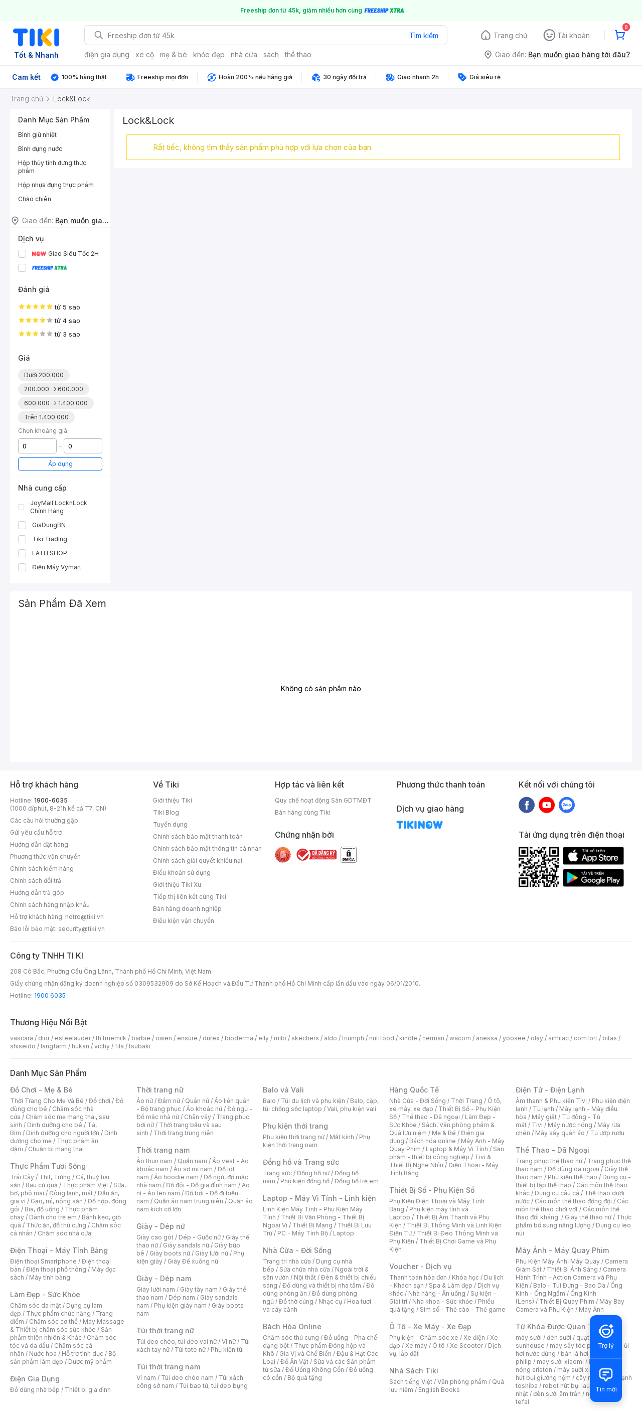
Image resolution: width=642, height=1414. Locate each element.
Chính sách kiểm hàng (42, 868)
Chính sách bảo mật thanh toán (198, 836)
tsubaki (139, 1046)
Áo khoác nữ (204, 1109)
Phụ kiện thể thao (572, 1177)
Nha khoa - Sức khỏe (442, 1301)
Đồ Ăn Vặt (294, 1361)
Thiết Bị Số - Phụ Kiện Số (431, 1190)
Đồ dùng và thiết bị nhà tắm (321, 1285)
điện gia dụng (106, 54)
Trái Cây (22, 1177)
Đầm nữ (169, 1101)
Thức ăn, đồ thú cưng (56, 1225)
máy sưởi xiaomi (580, 1369)
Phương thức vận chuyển (45, 856)
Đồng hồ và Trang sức (301, 1162)
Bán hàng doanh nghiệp (187, 908)
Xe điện (474, 1337)
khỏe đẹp (209, 54)
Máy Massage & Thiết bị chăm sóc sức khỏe (67, 1325)
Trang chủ (510, 35)
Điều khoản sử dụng (182, 872)
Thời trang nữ (160, 1089)
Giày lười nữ (211, 1253)
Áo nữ (144, 1101)
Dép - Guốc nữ (200, 1237)
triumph (353, 1038)
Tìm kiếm (423, 35)
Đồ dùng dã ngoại (573, 1169)
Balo (269, 1101)
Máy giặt (544, 1117)
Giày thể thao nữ (588, 1217)
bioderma (239, 1038)
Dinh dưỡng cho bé (54, 1125)
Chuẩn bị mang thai (56, 1149)
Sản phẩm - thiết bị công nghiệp (446, 1153)
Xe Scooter (466, 1345)
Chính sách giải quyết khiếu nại (197, 860)
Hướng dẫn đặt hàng (39, 844)
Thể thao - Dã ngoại (431, 1117)
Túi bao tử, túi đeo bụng (213, 1385)
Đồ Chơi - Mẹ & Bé (41, 1089)
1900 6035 (50, 995)
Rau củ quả (42, 1185)
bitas (609, 1038)
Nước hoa (43, 1353)
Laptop (343, 1233)
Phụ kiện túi (227, 1349)
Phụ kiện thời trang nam (316, 1141)
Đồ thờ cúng (296, 1301)
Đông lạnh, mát (71, 1193)
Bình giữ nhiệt (37, 134)
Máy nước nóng (570, 1125)
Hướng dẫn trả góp (37, 892)
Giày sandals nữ (186, 1245)
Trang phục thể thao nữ (549, 1161)
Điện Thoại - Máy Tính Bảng (59, 1250)
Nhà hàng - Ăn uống (436, 1293)
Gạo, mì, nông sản (57, 1201)
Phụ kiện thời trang (295, 1126)
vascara (21, 1038)
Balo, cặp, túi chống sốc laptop (321, 1105)
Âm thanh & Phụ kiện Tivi (551, 1101)
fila (119, 1046)
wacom (460, 1038)
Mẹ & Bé (444, 1133)
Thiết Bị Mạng (312, 1225)
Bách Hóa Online (292, 1326)
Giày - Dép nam (163, 1278)
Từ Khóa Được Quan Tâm (559, 1326)
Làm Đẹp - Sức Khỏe (45, 1294)
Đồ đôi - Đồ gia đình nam (201, 1185)
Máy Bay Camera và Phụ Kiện (570, 1305)
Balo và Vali (283, 1089)
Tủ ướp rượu (607, 1133)
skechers (305, 1038)
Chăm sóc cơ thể (53, 1321)
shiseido (23, 1046)
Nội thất (305, 1277)
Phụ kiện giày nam (180, 1305)
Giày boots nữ (169, 1253)
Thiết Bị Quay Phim (566, 1301)
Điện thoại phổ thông (56, 1269)
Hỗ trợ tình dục (82, 1353)
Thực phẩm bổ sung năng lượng (573, 1221)
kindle (408, 1038)
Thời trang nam (163, 1150)
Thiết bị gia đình (88, 1389)
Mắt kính (342, 1137)
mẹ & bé (173, 54)
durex (211, 1038)
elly (263, 1038)
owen (163, 1038)
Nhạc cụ (330, 1301)
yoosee (514, 1038)
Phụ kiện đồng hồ (305, 1181)
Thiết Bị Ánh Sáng (572, 1269)
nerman (433, 1038)
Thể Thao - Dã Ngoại (552, 1150)
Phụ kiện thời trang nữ (294, 1137)
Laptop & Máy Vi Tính (457, 1149)
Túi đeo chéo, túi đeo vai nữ (176, 1341)
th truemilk (111, 1038)
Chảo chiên (34, 199)
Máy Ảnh (591, 1309)
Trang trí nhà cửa (287, 1261)
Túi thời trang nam (168, 1366)
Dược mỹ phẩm (90, 1361)
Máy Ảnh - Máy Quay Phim (562, 1250)
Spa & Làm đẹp (450, 1285)
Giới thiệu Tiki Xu (177, 884)
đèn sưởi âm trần (557, 1393)
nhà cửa (244, 54)
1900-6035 (51, 800)
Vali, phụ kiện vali (351, 1109)
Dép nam (182, 1297)
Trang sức (277, 1173)
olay (537, 1038)
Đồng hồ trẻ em (357, 1181)
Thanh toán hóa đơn (418, 1277)
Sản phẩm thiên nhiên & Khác (61, 1333)
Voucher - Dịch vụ (420, 1266)
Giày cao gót (155, 1237)
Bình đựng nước (40, 148)
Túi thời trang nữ (165, 1330)
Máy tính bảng (49, 1277)
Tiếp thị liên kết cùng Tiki (189, 896)
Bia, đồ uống (42, 1209)
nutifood (381, 1038)
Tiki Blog (166, 812)
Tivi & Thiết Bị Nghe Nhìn (440, 1161)
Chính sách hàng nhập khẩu (50, 904)
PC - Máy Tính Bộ (302, 1233)
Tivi (537, 1125)
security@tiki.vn (81, 928)
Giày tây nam (199, 1289)
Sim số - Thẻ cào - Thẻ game (463, 1309)
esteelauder (73, 1038)
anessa (487, 1038)
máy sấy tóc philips (578, 1345)
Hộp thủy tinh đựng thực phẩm (52, 167)
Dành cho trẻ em (53, 1217)
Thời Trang (467, 1101)
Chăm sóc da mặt (35, 1305)
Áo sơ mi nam (193, 1169)
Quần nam (192, 1161)
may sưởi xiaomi (560, 1361)
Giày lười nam (155, 1289)
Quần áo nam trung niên (188, 1201)
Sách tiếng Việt (410, 1381)
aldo (330, 1038)
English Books (439, 1389)
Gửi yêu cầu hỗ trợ (36, 832)
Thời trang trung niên (183, 1133)
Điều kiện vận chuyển (183, 920)
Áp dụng (60, 463)
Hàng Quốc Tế (414, 1089)
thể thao (298, 54)
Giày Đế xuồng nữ (193, 1261)
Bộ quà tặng (304, 1377)
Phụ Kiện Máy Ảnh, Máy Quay (558, 1261)
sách (271, 54)
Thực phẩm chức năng (58, 1313)
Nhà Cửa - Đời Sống (297, 1250)
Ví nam (146, 1377)
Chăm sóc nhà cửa (64, 1233)
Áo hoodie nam (176, 1177)
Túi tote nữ (190, 1349)
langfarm (54, 1046)
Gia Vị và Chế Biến (305, 1353)
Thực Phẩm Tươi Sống (48, 1166)
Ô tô (438, 1345)
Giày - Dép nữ (160, 1226)
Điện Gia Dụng (35, 1378)
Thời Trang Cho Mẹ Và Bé (47, 1101)
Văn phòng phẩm (462, 1381)
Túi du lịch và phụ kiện (313, 1101)
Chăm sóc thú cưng (291, 1337)
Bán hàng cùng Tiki (303, 812)
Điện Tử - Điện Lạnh (550, 1089)
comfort (585, 1038)
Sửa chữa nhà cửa (304, 1269)
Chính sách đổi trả (35, 880)
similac (558, 1038)
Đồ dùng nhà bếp (35, 1389)
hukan (80, 1046)
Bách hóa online (432, 1141)
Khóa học (465, 1277)
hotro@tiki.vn (84, 916)
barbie (140, 1038)
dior (44, 1038)
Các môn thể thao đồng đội (573, 1201)
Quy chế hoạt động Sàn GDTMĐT (323, 800)
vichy (102, 1046)
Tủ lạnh (543, 1109)
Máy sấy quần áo (560, 1133)
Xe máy (416, 1345)
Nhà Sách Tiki (413, 1370)
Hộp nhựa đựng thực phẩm (56, 185)
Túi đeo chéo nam (187, 1377)
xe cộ (144, 54)
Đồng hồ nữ (313, 1173)
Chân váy (197, 1117)
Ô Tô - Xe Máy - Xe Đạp (430, 1326)
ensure (187, 1038)
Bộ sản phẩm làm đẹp (63, 1357)
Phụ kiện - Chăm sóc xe (423, 1337)
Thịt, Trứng (55, 1177)
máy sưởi (529, 1337)
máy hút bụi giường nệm (569, 1373)
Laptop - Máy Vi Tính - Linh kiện (319, 1198)
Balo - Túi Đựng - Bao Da (569, 1285)
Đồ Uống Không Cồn (314, 1369)
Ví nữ (229, 1341)
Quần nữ (197, 1101)
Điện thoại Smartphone (43, 1261)
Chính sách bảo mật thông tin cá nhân (207, 848)
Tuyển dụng (170, 824)
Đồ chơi (99, 1101)
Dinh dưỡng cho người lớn (62, 1133)
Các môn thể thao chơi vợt (572, 1205)
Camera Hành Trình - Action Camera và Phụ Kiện (571, 1277)
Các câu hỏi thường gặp (44, 820)
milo (280, 1038)
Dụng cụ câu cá (557, 1193)
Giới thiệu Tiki (172, 800)
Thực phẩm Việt (85, 1185)
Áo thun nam (154, 1161)
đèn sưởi (559, 1337)
